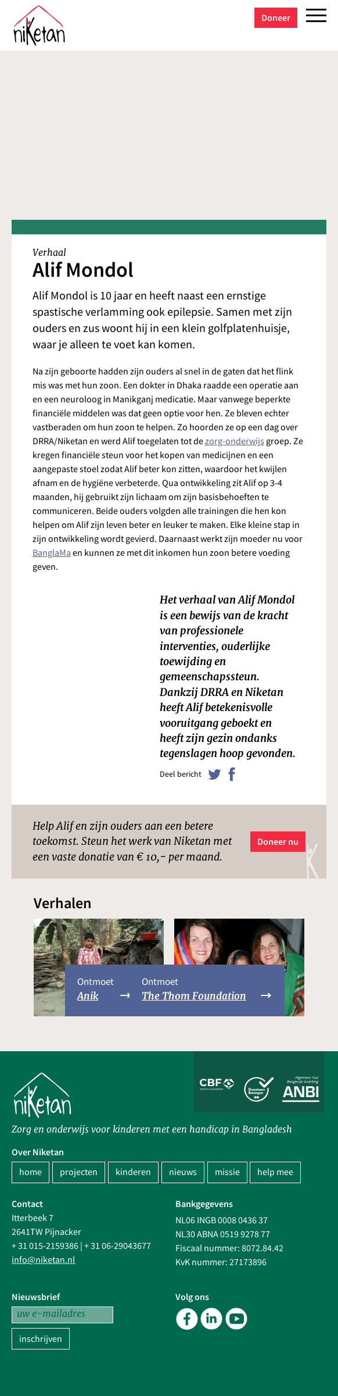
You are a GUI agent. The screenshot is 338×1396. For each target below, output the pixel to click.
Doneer (275, 18)
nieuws (183, 1172)
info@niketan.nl (43, 1260)
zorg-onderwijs (234, 441)
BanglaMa (52, 553)
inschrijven (40, 1339)
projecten (79, 1172)
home (30, 1172)
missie (227, 1172)
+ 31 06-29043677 (117, 1246)
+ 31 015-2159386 (45, 1246)
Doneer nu (278, 842)
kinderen (133, 1172)
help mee (275, 1172)
